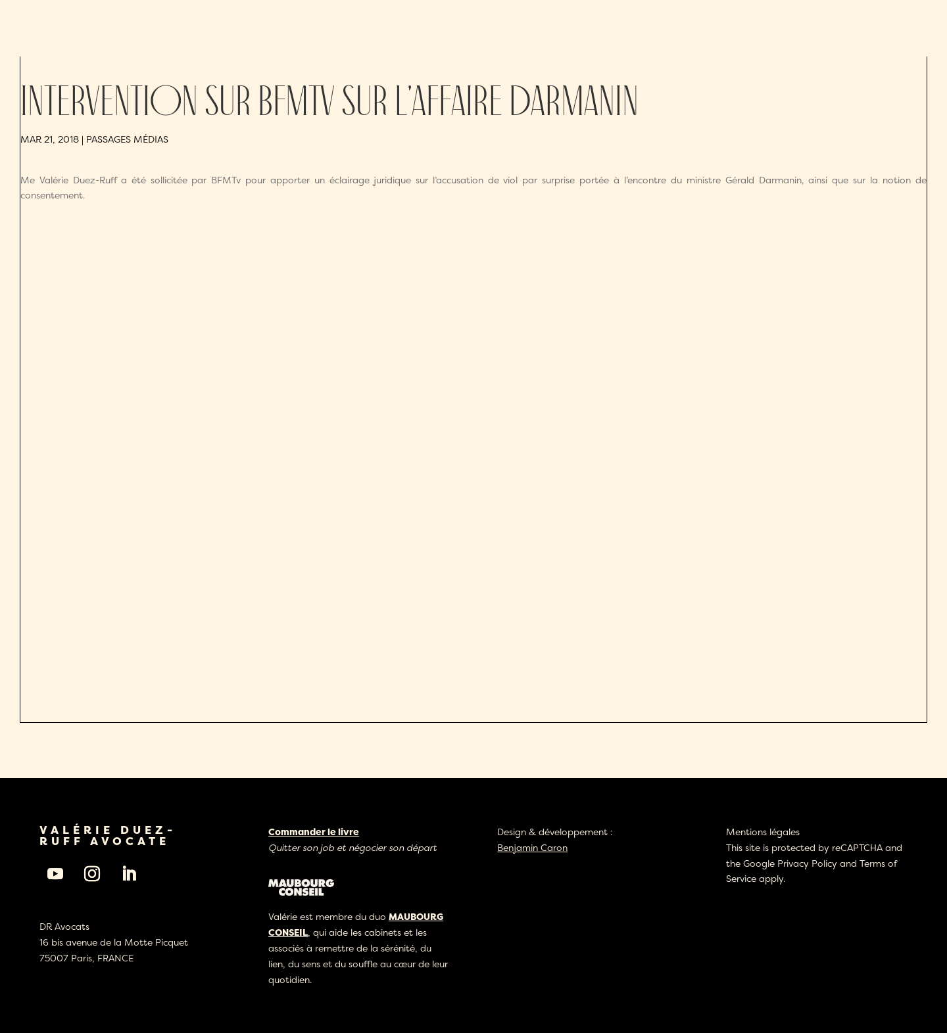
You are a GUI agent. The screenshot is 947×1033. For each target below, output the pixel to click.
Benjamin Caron (532, 847)
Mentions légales (763, 831)
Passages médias (127, 139)
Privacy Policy (807, 863)
